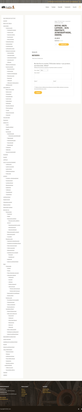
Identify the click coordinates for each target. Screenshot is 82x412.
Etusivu (47, 7)
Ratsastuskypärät (11, 234)
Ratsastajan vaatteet (7, 207)
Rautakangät (10, 145)
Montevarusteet (10, 302)
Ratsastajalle (9, 212)
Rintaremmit (11, 322)
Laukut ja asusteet (10, 166)
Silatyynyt (11, 324)
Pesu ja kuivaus (10, 39)
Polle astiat (8, 173)
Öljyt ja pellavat (9, 108)
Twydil (7, 110)
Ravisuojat (9, 78)
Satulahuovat (11, 257)
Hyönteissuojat (9, 46)
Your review (37, 72)
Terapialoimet (9, 192)
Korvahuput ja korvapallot (13, 300)
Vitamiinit (8, 115)
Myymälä (60, 7)
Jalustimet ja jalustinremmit (13, 241)
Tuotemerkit (67, 7)
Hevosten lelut (6, 117)
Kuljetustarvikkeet (10, 356)
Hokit (7, 124)
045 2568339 (3, 397)
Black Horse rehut (10, 89)
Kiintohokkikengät (11, 140)
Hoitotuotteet (9, 44)
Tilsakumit (8, 147)
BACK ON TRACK (7, 23)
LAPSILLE (5, 159)
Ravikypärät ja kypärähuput (13, 293)
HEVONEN (6, 26)
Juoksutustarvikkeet (11, 57)
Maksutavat (45, 390)
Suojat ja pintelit (9, 66)
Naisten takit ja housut (15, 291)
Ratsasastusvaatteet (11, 218)
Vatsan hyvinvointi (10, 112)
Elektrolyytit (9, 91)
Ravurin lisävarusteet (11, 311)
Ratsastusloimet (9, 185)
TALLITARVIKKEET (7, 349)
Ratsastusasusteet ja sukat (14, 225)
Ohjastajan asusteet (7, 202)
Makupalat (8, 103)
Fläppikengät (10, 138)
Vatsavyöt (11, 327)
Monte (8, 270)
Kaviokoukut (10, 37)
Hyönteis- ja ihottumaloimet (12, 178)
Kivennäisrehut (9, 96)
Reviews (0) (34, 52)
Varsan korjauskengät (11, 152)
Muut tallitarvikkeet (10, 358)
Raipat (8, 216)
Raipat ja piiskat (6, 204)
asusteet (5, 20)
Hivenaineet (8, 94)
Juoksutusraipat (10, 55)
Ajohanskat (11, 277)
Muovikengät (10, 142)
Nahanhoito (8, 361)
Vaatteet (5, 372)
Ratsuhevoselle (9, 239)
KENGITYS (5, 122)
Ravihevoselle (9, 297)
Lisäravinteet (9, 101)
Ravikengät (8, 131)
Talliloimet (8, 189)
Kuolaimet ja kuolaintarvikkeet (14, 243)
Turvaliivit (9, 236)
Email (54, 81)
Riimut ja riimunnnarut (11, 64)
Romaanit (11, 254)
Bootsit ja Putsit (10, 69)
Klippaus (8, 354)
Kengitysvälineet (9, 127)
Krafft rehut (8, 98)
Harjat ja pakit (9, 28)
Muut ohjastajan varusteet (13, 273)
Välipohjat (8, 149)
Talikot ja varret (9, 367)
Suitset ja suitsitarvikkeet (12, 261)
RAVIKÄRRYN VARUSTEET (9, 336)
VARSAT (5, 375)
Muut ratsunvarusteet (12, 245)
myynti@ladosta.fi (74, 1)
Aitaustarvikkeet (9, 351)
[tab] (34, 52)
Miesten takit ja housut (15, 288)
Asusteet (10, 279)
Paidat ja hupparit (12, 284)
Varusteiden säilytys (10, 370)
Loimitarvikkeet (9, 182)
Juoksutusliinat (10, 53)
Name (35, 81)
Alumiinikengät (10, 133)
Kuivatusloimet (9, 180)
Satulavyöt (9, 259)
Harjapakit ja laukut (11, 30)
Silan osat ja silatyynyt (12, 313)
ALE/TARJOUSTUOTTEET (9, 18)
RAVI (4, 264)
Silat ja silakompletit (11, 329)
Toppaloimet (9, 194)
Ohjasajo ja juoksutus (10, 51)
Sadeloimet (8, 187)
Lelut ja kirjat (9, 169)
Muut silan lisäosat (13, 320)
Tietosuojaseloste (46, 392)
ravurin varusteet (7, 339)
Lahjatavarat (8, 164)
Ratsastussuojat (10, 75)
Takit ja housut (12, 286)
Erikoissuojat (10, 71)
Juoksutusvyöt (10, 60)
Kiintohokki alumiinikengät (14, 135)
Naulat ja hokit (6, 199)
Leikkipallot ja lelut (10, 48)
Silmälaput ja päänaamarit (13, 331)
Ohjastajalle (8, 266)
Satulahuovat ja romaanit (12, 252)
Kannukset (5, 120)
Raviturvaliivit (10, 295)
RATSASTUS (6, 210)
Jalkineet (10, 282)
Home (56, 21)
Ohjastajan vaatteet (11, 275)
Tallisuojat (9, 80)
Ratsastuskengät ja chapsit (13, 232)
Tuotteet (53, 7)
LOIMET (5, 176)
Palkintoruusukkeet (10, 171)
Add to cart (63, 44)
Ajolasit (9, 268)
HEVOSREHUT (6, 87)
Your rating (37, 70)
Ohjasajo (9, 62)
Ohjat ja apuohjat (11, 248)
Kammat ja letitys (11, 34)
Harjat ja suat (10, 32)
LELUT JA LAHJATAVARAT (9, 162)
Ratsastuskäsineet (13, 229)
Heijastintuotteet (10, 41)
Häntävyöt (11, 318)
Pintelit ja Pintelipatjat (12, 73)
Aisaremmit (11, 315)
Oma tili (74, 7)
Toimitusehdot (46, 389)
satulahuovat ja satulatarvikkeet (10, 341)
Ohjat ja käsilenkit (11, 304)
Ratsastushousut (12, 227)
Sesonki (5, 344)
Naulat (7, 129)
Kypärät (5, 157)
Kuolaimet (5, 154)
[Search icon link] (80, 1)
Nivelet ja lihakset (10, 105)
